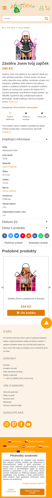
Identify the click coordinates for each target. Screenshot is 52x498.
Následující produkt (38, 243)
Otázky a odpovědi (10, 375)
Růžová (12, 191)
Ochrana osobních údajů (12, 405)
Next (50, 287)
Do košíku (26, 313)
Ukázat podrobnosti (11, 490)
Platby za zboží (8, 395)
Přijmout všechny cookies (32, 492)
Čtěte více (13, 102)
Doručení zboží (8, 399)
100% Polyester (9, 167)
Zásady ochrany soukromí (33, 483)
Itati (4, 215)
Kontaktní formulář (10, 368)
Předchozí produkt (13, 243)
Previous (2, 287)
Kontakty (6, 365)
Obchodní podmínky (10, 392)
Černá (5, 191)
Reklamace (7, 402)
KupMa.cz (6, 132)
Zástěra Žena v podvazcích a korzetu (26, 298)
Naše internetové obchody (12, 372)
